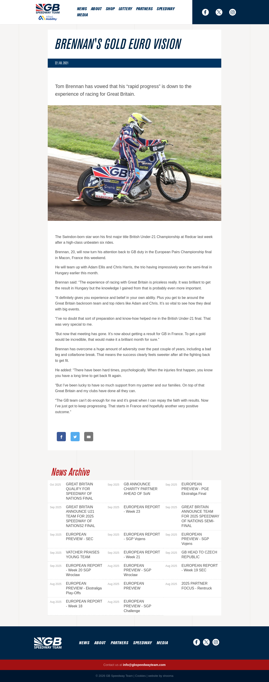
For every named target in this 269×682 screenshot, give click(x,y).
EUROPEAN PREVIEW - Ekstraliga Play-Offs (76, 588)
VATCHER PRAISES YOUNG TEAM (74, 554)
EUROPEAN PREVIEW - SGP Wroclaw (129, 570)
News (82, 9)
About (96, 9)
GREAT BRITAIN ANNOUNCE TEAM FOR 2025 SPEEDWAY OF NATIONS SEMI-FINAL (192, 516)
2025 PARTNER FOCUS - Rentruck (188, 586)
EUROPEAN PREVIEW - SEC (71, 536)
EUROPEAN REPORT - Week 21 (134, 554)
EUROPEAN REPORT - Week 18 (76, 603)
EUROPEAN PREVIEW (126, 586)
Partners (144, 9)
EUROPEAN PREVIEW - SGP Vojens (187, 539)
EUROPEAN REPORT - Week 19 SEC (191, 568)
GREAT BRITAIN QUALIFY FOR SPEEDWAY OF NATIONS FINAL (71, 491)
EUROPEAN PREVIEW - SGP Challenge (129, 606)
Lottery (125, 9)
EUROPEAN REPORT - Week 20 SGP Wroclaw (76, 570)
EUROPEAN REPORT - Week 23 (134, 509)
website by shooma (160, 675)
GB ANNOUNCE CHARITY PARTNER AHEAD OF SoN (132, 489)
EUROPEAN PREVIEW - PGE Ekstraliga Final (187, 489)
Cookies (140, 675)
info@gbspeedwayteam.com (144, 665)
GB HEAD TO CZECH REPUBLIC (191, 554)
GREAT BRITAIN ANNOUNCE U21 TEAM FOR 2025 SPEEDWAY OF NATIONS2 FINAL (72, 516)
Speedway (165, 9)
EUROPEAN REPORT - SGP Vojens (134, 536)
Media (82, 15)
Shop (110, 9)
